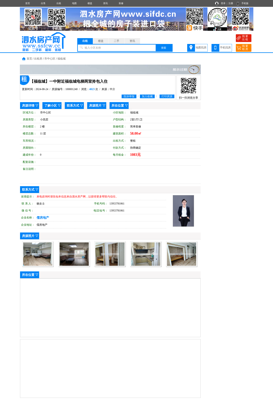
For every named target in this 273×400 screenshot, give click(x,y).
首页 (27, 3)
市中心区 (49, 58)
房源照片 (95, 105)
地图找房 (201, 47)
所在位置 (117, 105)
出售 (43, 3)
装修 (121, 3)
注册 (230, 3)
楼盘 (90, 3)
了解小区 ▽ (52, 105)
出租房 (38, 58)
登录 (223, 3)
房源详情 (28, 105)
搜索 (163, 47)
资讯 (105, 3)
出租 (58, 3)
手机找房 (225, 47)
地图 (74, 3)
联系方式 (73, 105)
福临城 (61, 58)
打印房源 (167, 96)
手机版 (244, 3)
